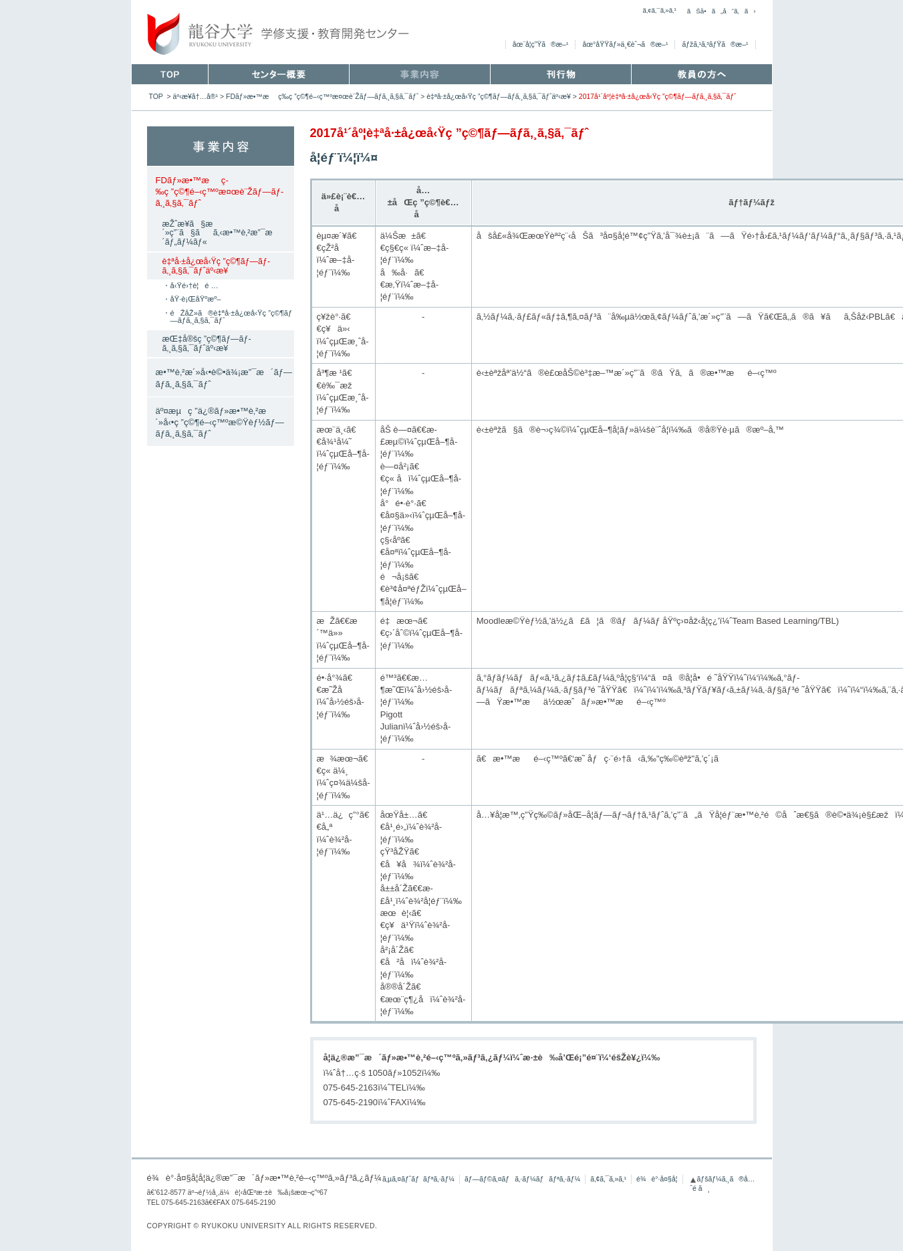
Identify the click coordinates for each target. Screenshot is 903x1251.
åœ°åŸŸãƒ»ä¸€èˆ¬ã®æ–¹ (625, 44)
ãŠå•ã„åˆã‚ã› (721, 11)
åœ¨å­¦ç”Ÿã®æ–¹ (541, 44)
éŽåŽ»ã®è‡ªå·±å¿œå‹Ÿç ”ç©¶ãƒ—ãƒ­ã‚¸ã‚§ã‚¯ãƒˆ (231, 316)
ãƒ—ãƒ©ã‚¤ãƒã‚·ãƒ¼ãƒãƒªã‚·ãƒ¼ (522, 1179)
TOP (156, 96)
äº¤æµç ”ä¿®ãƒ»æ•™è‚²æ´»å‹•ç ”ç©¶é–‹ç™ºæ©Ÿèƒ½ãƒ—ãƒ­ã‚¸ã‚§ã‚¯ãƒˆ (220, 422)
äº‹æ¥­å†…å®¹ (196, 96)
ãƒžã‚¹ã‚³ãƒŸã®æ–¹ (715, 44)
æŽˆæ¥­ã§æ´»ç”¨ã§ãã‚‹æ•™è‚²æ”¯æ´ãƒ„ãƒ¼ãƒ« (220, 233)
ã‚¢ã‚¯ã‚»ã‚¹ (659, 10)
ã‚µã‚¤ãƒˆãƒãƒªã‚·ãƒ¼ (418, 1179)
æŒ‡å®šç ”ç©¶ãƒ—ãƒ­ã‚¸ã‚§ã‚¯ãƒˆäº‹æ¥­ (206, 343)
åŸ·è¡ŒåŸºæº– (195, 299)
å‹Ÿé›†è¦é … (194, 285)
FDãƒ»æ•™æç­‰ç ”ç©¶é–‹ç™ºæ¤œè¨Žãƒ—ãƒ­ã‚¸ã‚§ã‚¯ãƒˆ (322, 96)
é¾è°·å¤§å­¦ (657, 1179)
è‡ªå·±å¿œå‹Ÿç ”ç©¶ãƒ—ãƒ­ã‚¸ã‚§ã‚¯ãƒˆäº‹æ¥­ (498, 96)
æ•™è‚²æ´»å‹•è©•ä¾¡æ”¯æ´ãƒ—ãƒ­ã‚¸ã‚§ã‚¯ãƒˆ (224, 377)
